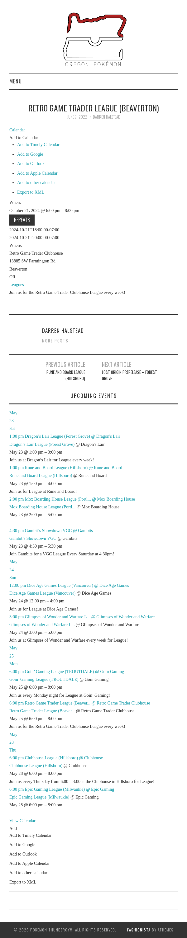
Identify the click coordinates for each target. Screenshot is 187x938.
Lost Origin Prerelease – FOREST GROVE (129, 375)
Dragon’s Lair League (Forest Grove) (41, 444)
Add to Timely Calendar (38, 144)
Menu (15, 81)
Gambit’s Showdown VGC (32, 538)
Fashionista (139, 930)
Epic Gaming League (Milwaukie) (39, 797)
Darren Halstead (106, 117)
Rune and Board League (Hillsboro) (65, 375)
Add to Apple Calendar (37, 173)
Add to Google (30, 154)
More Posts (55, 341)
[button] (23, 137)
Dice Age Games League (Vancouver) (42, 593)
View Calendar (22, 820)
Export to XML (30, 192)
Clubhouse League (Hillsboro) (35, 765)
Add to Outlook (31, 163)
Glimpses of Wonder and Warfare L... (42, 624)
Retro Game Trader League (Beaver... (42, 711)
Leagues (16, 284)
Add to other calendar (36, 182)
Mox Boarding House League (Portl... (42, 507)
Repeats (22, 220)
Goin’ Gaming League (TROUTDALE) (44, 679)
